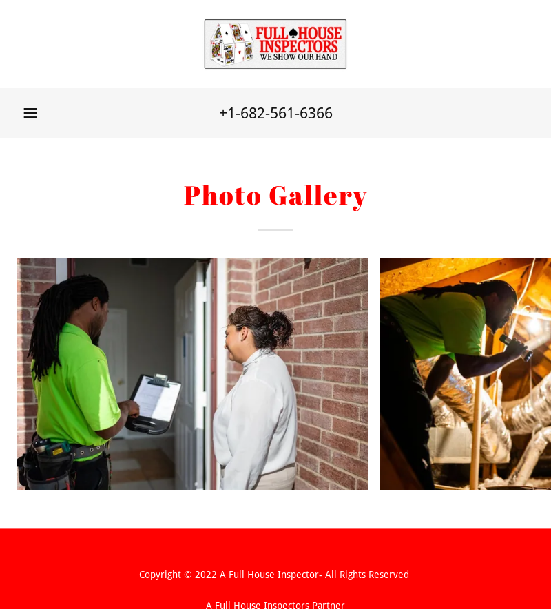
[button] (30, 113)
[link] (275, 44)
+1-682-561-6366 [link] (276, 113)
